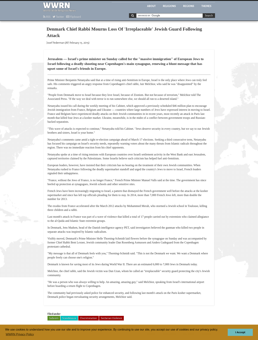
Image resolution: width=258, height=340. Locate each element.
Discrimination (88, 318)
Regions (188, 6)
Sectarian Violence (111, 318)
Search (209, 15)
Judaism (53, 318)
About (151, 6)
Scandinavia (69, 318)
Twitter (58, 16)
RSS (47, 16)
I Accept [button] (240, 332)
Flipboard (73, 16)
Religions (169, 6)
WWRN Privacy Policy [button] (20, 334)
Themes (206, 6)
